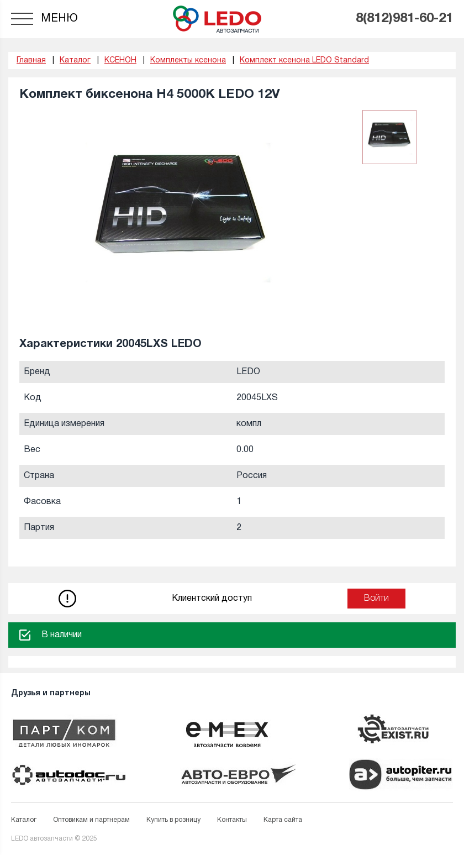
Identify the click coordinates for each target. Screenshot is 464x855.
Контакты (232, 820)
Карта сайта (282, 820)
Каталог (23, 820)
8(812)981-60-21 (404, 19)
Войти (376, 598)
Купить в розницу (173, 820)
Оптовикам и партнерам (91, 820)
